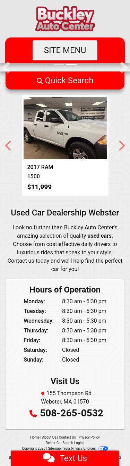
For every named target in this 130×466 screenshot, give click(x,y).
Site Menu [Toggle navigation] (65, 50)
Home (35, 437)
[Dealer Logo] (65, 19)
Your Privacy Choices (85, 448)
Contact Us (67, 437)
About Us (49, 437)
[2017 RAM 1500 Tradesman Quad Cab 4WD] (65, 128)
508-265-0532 (71, 413)
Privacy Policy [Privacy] (89, 437)
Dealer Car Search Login (64, 443)
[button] (6, 67)
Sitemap (54, 448)
